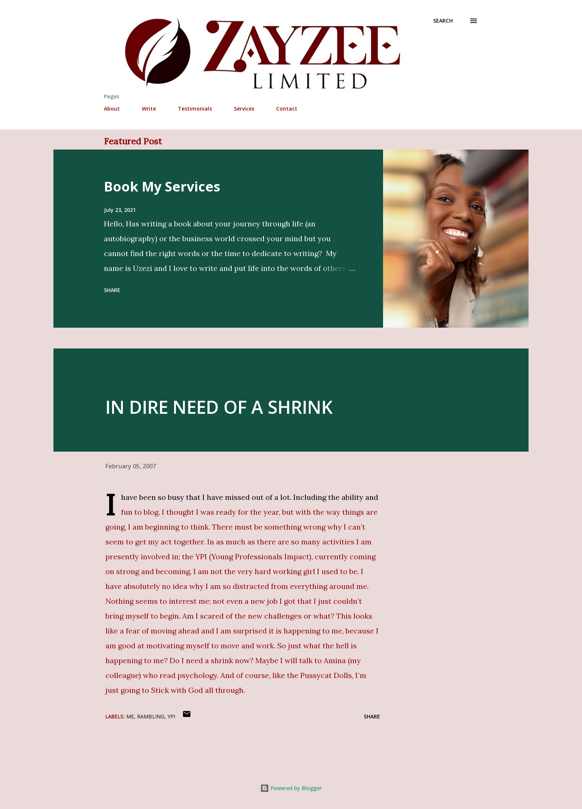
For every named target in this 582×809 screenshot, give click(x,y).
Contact (286, 108)
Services (244, 108)
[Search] (443, 20)
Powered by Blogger (291, 788)
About (112, 108)
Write (149, 108)
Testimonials (195, 108)
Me (130, 716)
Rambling (150, 716)
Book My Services (162, 186)
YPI (171, 716)
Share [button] (112, 290)
